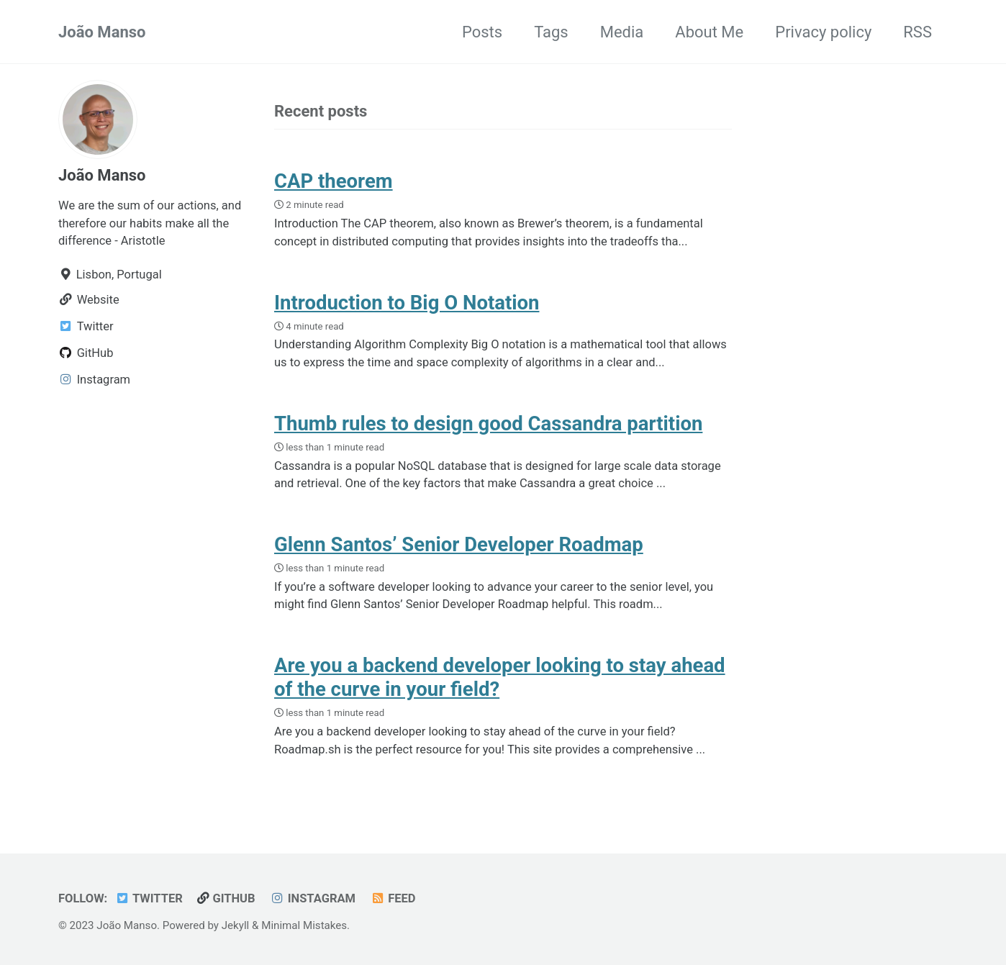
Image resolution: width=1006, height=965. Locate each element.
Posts (482, 32)
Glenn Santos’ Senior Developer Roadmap (458, 544)
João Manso (101, 32)
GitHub (226, 898)
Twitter (149, 898)
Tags (551, 32)
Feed (392, 898)
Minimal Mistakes (304, 925)
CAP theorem (333, 181)
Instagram (312, 898)
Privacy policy (823, 32)
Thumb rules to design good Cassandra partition (488, 423)
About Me (709, 32)
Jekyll (236, 925)
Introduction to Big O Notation (406, 302)
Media (622, 32)
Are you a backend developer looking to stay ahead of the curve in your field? (499, 677)
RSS (917, 32)
